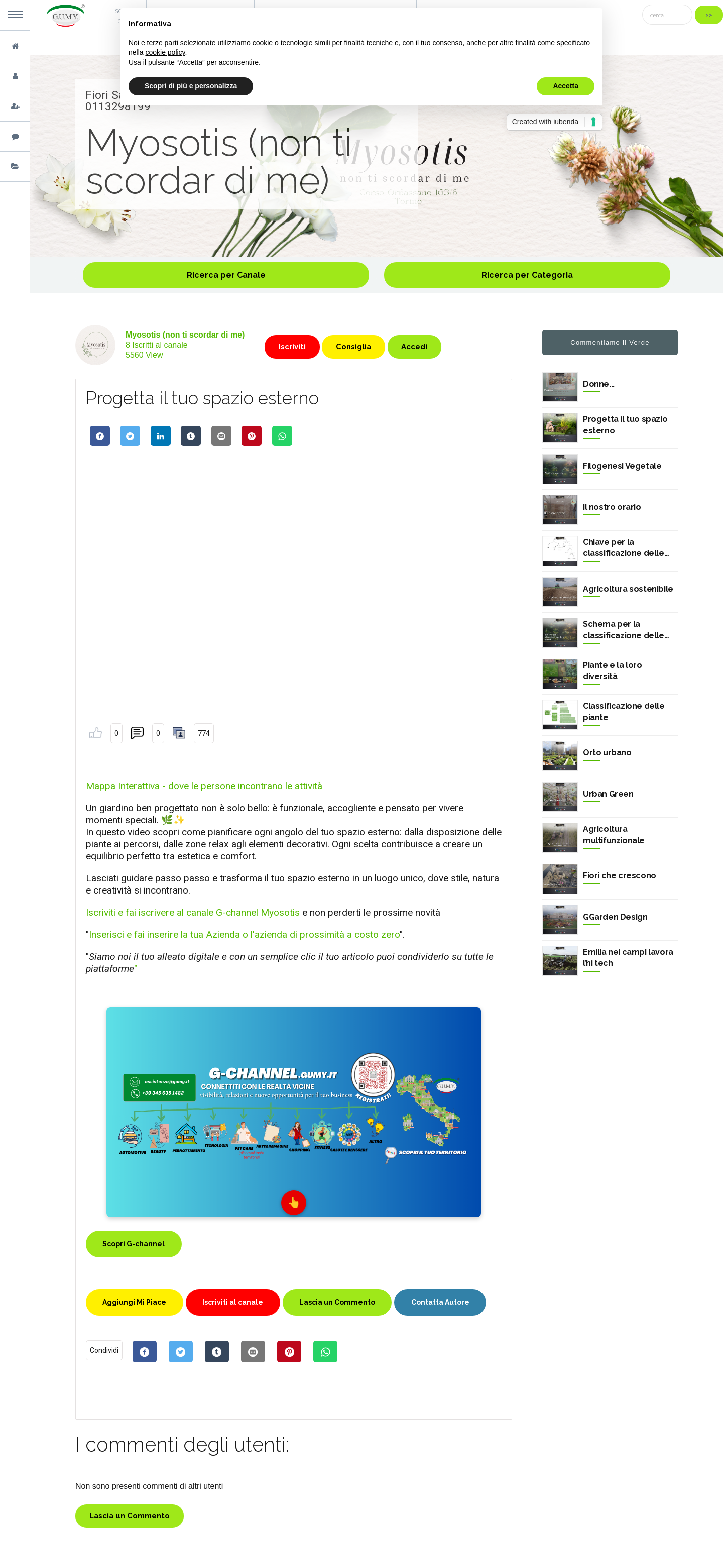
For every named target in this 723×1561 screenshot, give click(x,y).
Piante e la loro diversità (612, 670)
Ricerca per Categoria (527, 275)
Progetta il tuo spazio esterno (625, 424)
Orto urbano (607, 752)
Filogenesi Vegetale (622, 466)
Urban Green (608, 794)
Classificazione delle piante (624, 711)
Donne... (599, 384)
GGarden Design (615, 917)
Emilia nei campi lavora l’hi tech (628, 957)
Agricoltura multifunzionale (614, 834)
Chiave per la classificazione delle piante (623, 548)
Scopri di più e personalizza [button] (191, 86)
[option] (376, 156)
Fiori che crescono (619, 875)
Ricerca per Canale (226, 275)
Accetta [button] (565, 86)
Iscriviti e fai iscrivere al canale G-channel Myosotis (193, 912)
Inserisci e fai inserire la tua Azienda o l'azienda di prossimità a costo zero (244, 934)
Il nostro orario (612, 507)
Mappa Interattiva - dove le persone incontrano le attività (204, 786)
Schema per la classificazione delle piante (623, 630)
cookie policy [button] (165, 52)
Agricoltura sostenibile (628, 589)
